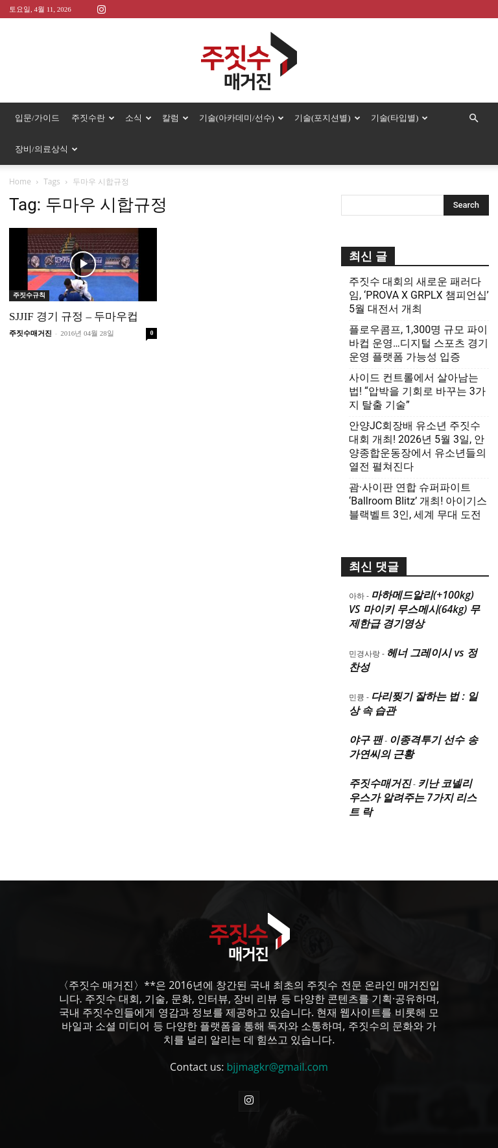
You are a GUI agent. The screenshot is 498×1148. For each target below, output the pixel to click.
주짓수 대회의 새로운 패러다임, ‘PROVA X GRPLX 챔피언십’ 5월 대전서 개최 (419, 295)
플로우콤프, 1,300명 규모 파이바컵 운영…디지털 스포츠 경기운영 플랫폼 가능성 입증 (418, 343)
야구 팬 (366, 739)
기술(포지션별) (327, 118)
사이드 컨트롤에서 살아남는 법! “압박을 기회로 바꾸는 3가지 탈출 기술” (417, 391)
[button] (473, 118)
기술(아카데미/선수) (241, 118)
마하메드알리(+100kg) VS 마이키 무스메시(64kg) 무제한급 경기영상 (414, 609)
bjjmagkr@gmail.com (277, 1067)
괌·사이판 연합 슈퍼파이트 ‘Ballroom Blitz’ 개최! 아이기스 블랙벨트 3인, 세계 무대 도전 (418, 501)
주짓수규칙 (29, 295)
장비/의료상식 (46, 149)
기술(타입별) (400, 118)
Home (20, 181)
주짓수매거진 (30, 333)
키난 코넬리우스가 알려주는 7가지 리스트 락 (413, 797)
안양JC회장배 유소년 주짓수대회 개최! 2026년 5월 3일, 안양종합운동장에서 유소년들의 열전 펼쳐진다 (417, 446)
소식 (138, 118)
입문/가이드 (37, 118)
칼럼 (175, 118)
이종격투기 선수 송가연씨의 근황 (413, 746)
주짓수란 (93, 118)
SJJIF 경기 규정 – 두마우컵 (73, 316)
